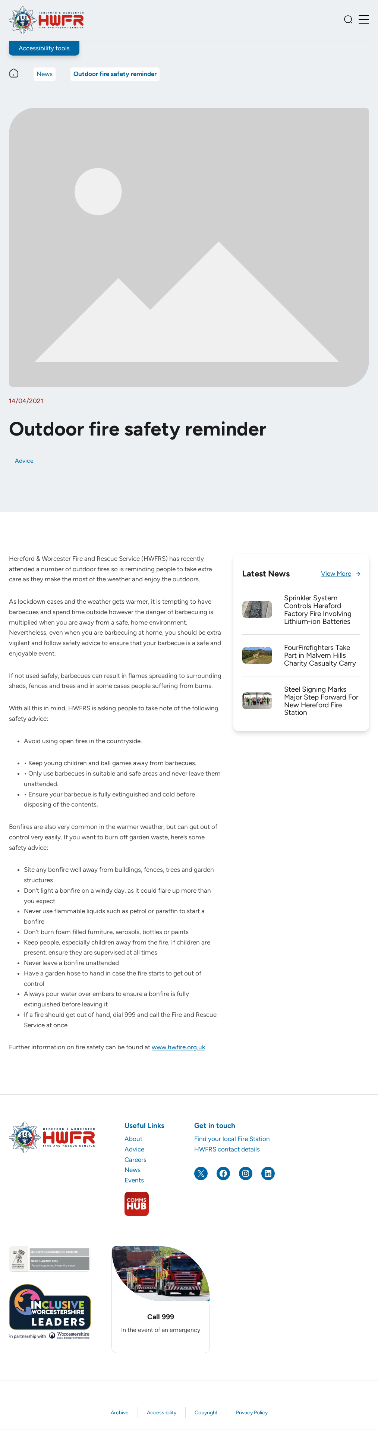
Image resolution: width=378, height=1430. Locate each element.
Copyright (206, 1412)
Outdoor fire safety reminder (115, 74)
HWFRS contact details (227, 1149)
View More (336, 573)
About (133, 1139)
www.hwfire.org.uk (178, 1047)
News (45, 74)
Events (134, 1180)
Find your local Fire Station (232, 1139)
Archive (120, 1412)
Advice (24, 460)
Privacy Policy (252, 1412)
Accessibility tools (44, 48)
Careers (136, 1159)
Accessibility (161, 1412)
